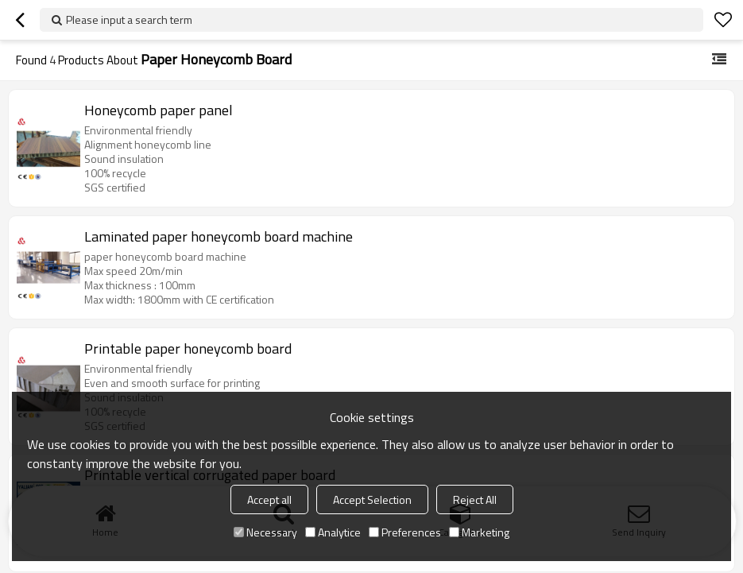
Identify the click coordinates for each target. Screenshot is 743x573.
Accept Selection (372, 499)
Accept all (269, 499)
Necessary (265, 532)
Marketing (479, 532)
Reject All (475, 499)
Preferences (405, 532)
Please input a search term (129, 19)
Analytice (333, 532)
